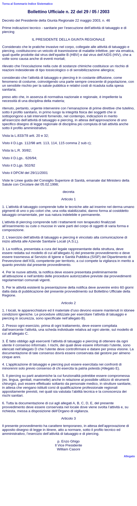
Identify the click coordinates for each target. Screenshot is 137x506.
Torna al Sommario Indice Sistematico (27, 3)
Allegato (129, 456)
